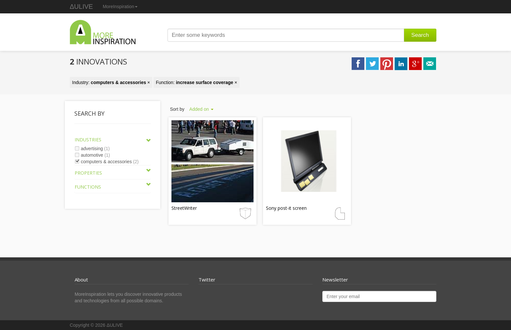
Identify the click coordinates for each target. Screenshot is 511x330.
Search (420, 35)
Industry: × (111, 82)
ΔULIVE (81, 6)
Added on (201, 109)
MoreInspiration (120, 6)
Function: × (196, 82)
